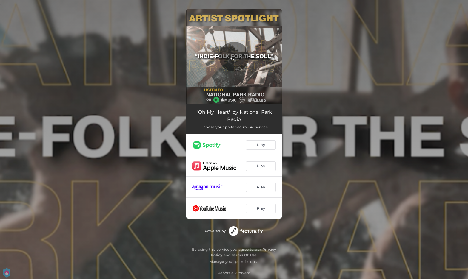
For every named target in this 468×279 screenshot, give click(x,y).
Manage (217, 261)
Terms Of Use (244, 255)
